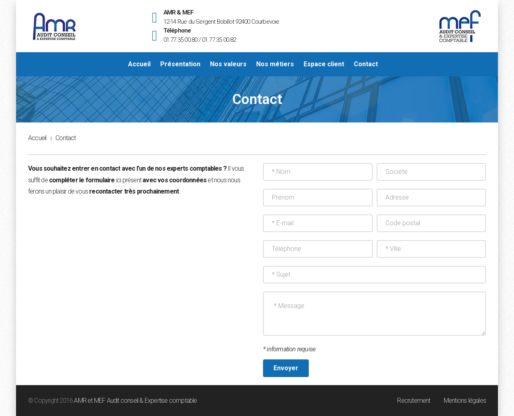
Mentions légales (465, 400)
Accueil (37, 138)
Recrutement (413, 400)
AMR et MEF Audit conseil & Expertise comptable (135, 400)
